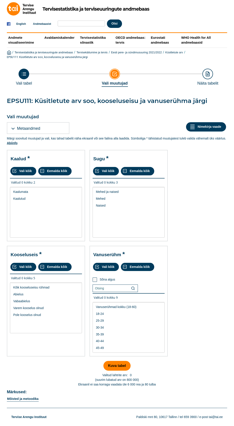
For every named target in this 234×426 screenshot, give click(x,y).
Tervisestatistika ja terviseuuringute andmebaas (44, 52)
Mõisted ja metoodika (22, 399)
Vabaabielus (46, 301)
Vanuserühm (107, 254)
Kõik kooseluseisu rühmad (46, 287)
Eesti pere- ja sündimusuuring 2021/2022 (136, 52)
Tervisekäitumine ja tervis (92, 52)
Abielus (46, 294)
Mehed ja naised (128, 191)
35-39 (128, 334)
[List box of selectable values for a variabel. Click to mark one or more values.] (46, 212)
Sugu (99, 158)
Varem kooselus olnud (46, 308)
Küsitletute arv (174, 52)
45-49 (128, 348)
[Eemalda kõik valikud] (55, 171)
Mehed (128, 198)
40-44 (128, 341)
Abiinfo (12, 143)
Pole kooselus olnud (46, 315)
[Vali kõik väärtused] (23, 171)
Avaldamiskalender (59, 37)
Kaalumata (46, 191)
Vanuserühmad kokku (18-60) (128, 307)
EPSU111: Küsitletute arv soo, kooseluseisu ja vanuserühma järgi (47, 57)
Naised (128, 205)
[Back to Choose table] (24, 77)
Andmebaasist (42, 23)
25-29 (128, 320)
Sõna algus (107, 279)
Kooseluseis (24, 254)
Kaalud (18, 158)
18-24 (128, 313)
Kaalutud (46, 198)
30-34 (128, 327)
